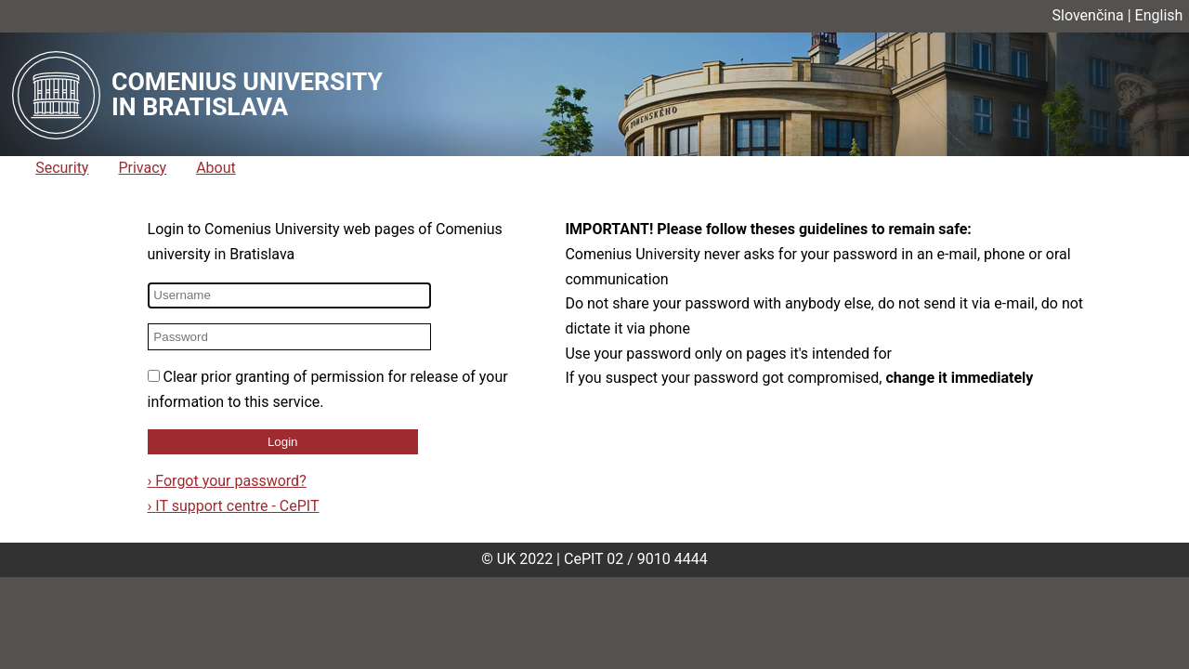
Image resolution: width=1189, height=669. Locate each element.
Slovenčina (1088, 15)
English (1159, 15)
